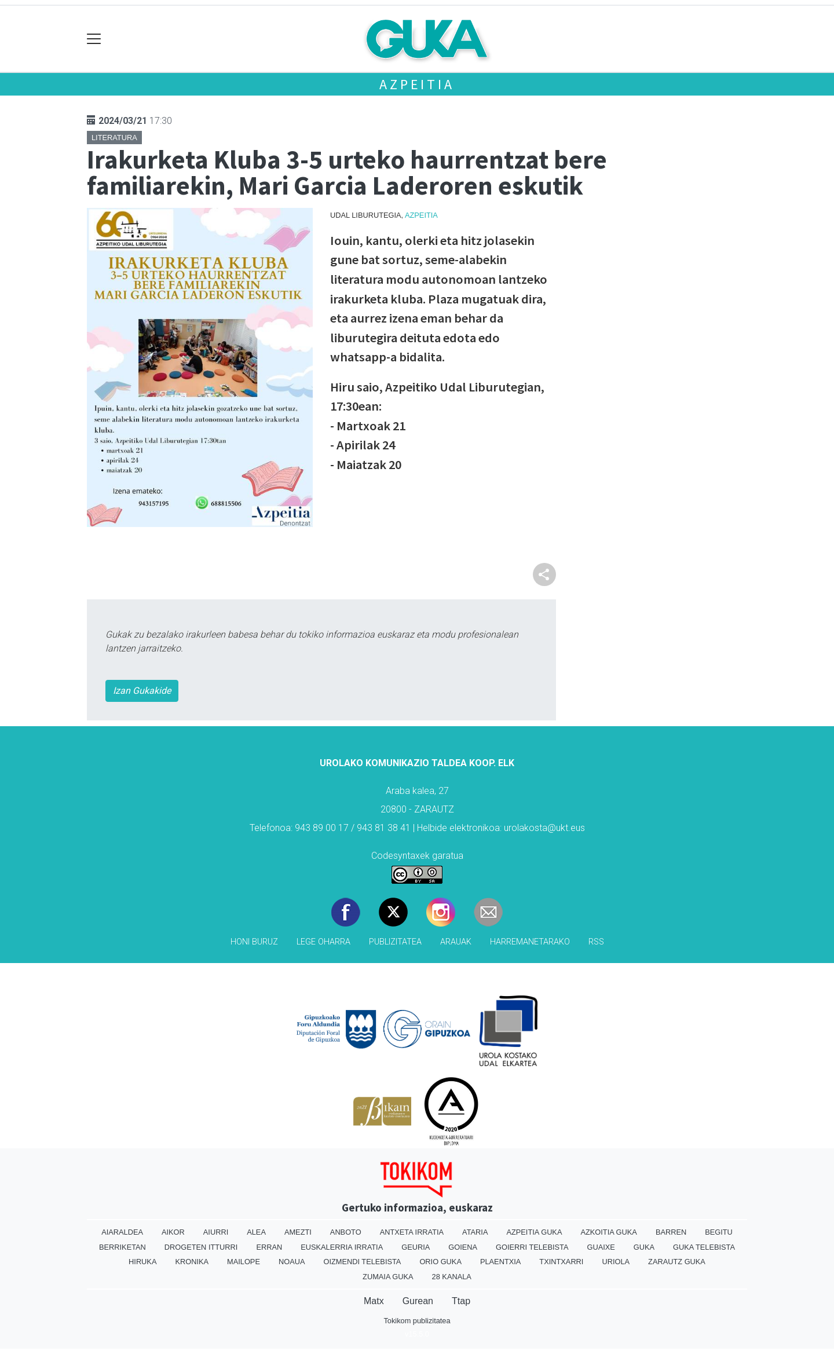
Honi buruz (254, 942)
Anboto (345, 1232)
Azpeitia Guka (534, 1232)
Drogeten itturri (201, 1247)
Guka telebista (704, 1247)
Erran (269, 1247)
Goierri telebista (532, 1247)
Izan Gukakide (142, 690)
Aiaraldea (122, 1232)
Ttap (461, 1301)
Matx (374, 1301)
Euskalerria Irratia (342, 1247)
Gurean (418, 1301)
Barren (671, 1232)
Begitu (719, 1232)
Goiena (462, 1247)
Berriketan (122, 1247)
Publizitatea (395, 942)
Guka (644, 1247)
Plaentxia (500, 1261)
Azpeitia (416, 84)
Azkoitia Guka (608, 1232)
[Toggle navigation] (94, 39)
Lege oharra (323, 942)
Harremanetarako (530, 942)
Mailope (243, 1261)
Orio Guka (440, 1261)
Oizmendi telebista (362, 1261)
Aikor (173, 1232)
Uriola (616, 1261)
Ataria (475, 1232)
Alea (256, 1232)
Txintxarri (561, 1261)
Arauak (455, 942)
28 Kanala (451, 1276)
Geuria (415, 1247)
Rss (596, 942)
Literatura (114, 137)
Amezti (298, 1232)
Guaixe (600, 1247)
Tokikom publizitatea (416, 1320)
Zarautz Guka (676, 1261)
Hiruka (142, 1261)
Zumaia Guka (388, 1276)
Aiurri (215, 1232)
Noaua (292, 1261)
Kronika (192, 1261)
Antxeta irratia (412, 1232)
